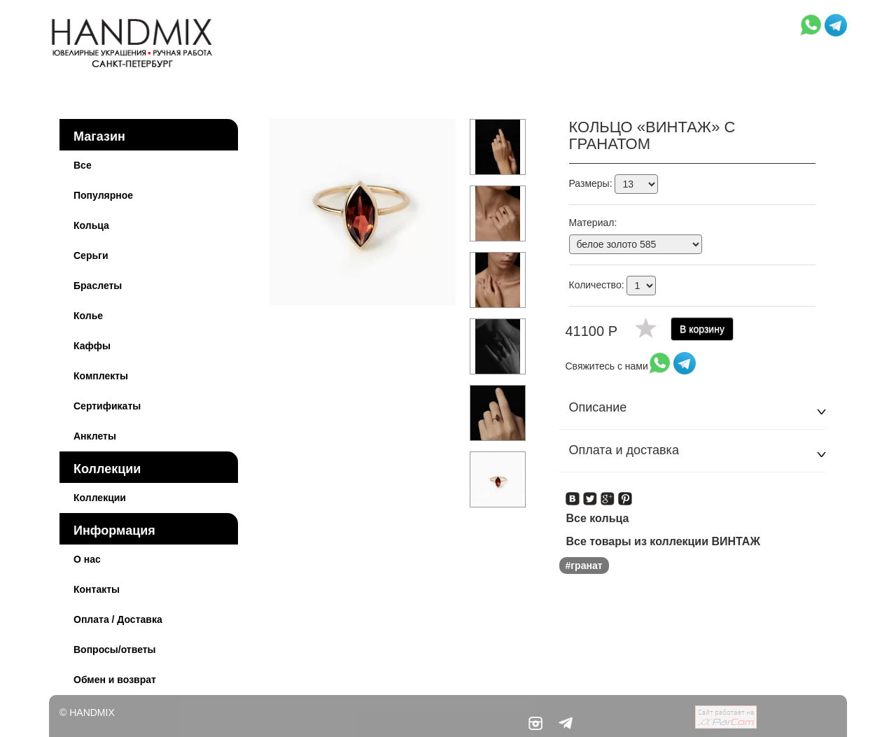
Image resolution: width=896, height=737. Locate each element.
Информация (114, 531)
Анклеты (95, 436)
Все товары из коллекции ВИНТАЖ (663, 541)
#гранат (584, 565)
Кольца (91, 225)
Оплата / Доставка (118, 619)
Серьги (91, 255)
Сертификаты (107, 406)
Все (83, 165)
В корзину (702, 329)
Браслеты (98, 285)
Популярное (103, 195)
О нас (87, 559)
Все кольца (597, 518)
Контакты (97, 589)
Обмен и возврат (115, 679)
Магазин (99, 136)
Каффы (92, 345)
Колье (88, 315)
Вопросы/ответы (115, 649)
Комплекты (101, 375)
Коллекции (107, 469)
